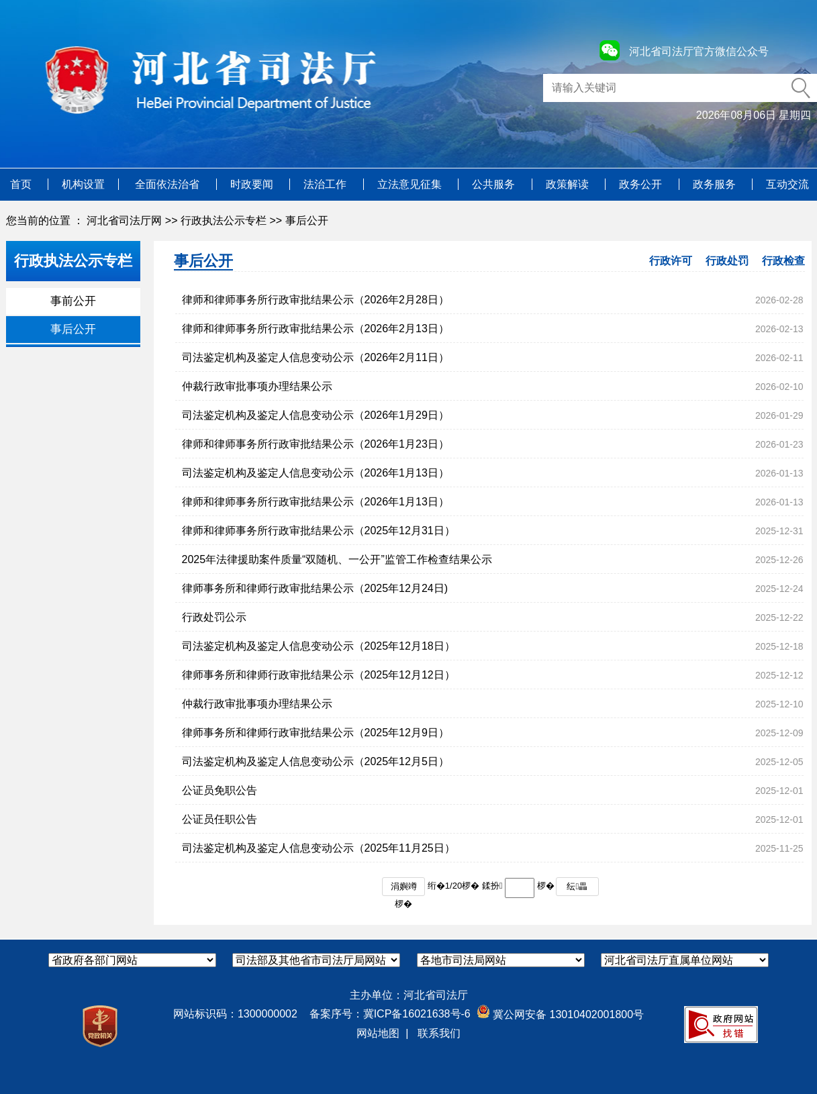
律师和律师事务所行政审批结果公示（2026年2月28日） (315, 299)
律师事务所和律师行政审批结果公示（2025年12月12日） (318, 675)
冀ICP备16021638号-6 (417, 1014)
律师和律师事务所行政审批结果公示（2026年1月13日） (315, 501)
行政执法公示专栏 (224, 220)
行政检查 (783, 260)
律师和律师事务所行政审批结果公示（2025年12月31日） (318, 530)
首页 (22, 184)
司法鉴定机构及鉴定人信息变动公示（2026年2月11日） (315, 357)
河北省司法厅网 (124, 220)
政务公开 (642, 184)
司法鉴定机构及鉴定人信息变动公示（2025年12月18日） (318, 646)
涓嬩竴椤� (404, 888)
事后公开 (306, 220)
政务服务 (715, 184)
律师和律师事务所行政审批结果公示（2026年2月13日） (315, 328)
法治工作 (326, 184)
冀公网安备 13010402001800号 (560, 1014)
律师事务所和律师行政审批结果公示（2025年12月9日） (315, 732)
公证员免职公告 (219, 790)
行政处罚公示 (214, 617)
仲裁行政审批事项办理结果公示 (257, 386)
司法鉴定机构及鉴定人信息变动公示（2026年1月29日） (315, 415)
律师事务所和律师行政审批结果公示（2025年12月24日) (315, 588)
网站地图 (377, 1033)
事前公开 (73, 301)
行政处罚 (727, 260)
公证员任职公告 (219, 819)
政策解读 (568, 184)
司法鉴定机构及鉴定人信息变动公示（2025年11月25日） (318, 848)
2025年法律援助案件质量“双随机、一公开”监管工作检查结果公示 (337, 559)
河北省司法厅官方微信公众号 (699, 51)
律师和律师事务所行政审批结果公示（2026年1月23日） (315, 444)
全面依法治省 (168, 184)
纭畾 (577, 886)
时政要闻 (253, 184)
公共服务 (495, 184)
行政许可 (670, 260)
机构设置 (83, 184)
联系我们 (439, 1033)
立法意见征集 (410, 184)
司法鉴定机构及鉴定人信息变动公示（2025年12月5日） (315, 761)
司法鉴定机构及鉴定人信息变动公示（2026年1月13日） (315, 473)
